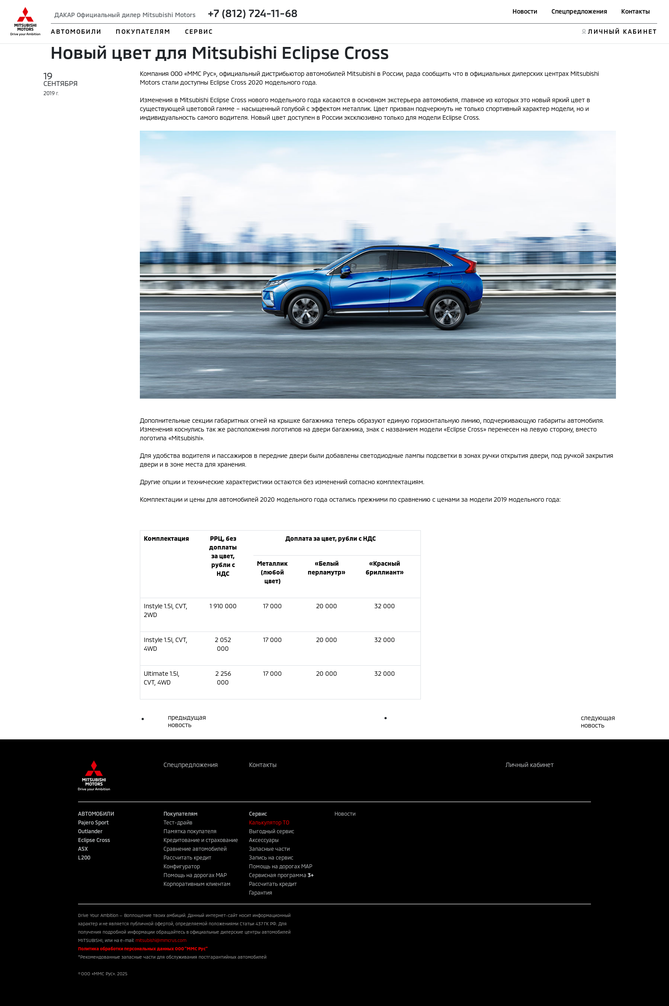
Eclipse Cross (94, 840)
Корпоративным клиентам (197, 884)
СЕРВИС (199, 31)
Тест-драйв (178, 822)
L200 (84, 857)
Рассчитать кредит (187, 857)
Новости (524, 11)
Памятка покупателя (190, 831)
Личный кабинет (529, 764)
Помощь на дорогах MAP (195, 875)
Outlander (90, 831)
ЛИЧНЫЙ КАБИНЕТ (622, 31)
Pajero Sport (93, 822)
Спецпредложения (579, 11)
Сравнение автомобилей (195, 848)
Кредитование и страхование (201, 840)
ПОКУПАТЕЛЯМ (143, 31)
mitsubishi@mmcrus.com (160, 940)
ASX (83, 848)
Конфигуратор (182, 866)
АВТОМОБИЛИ (76, 31)
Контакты (635, 11)
